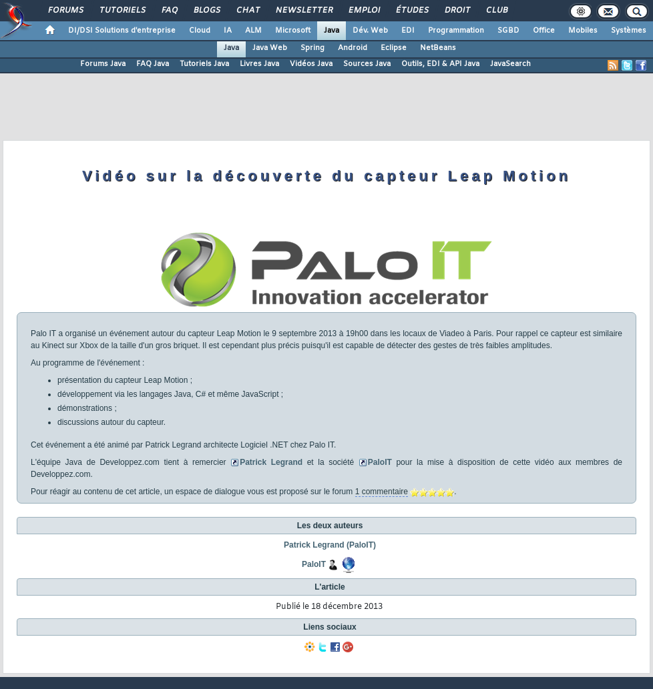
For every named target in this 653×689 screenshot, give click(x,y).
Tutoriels (121, 10)
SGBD (508, 30)
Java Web (269, 48)
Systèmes (628, 30)
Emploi (364, 10)
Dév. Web (370, 30)
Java (331, 30)
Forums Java (103, 64)
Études (411, 10)
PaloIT (380, 462)
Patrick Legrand (271, 462)
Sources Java (367, 64)
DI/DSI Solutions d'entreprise (122, 30)
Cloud (199, 30)
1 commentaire (381, 491)
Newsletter (303, 10)
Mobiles (583, 30)
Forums (65, 10)
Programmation (456, 30)
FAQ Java (152, 64)
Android (352, 48)
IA (228, 30)
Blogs (206, 10)
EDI (408, 30)
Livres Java (259, 64)
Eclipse (394, 48)
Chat (247, 10)
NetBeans (438, 48)
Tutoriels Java (204, 64)
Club (496, 10)
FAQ (169, 10)
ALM (253, 30)
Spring (312, 48)
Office (544, 30)
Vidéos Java (311, 64)
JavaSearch (510, 64)
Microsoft (292, 30)
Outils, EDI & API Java (440, 64)
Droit (457, 10)
